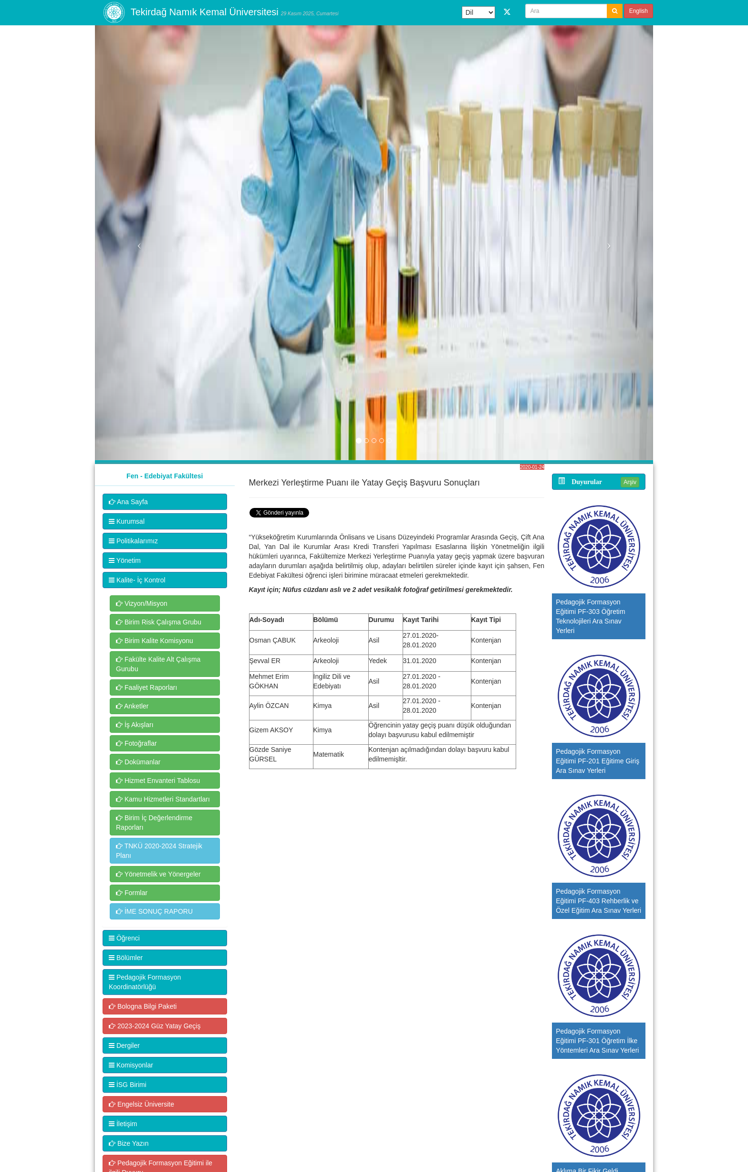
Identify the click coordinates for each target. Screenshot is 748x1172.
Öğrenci (124, 938)
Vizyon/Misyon (141, 603)
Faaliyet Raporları (146, 687)
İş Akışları (135, 725)
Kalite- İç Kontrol (137, 580)
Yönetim (125, 560)
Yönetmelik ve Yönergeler (158, 874)
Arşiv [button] (629, 482)
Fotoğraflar (136, 743)
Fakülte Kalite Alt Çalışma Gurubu (158, 664)
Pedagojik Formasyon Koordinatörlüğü (145, 982)
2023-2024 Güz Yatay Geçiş (154, 1026)
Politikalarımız (133, 541)
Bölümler (126, 957)
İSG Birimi (127, 1084)
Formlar (131, 893)
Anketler (132, 706)
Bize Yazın (129, 1143)
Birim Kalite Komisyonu (154, 640)
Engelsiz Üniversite (141, 1104)
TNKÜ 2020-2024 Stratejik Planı (159, 850)
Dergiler (124, 1045)
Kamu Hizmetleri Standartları (163, 799)
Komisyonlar (131, 1065)
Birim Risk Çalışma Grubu (158, 622)
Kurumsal (127, 521)
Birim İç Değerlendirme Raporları (154, 822)
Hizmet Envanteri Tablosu (158, 780)
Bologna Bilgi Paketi (143, 1006)
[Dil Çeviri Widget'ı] (478, 12)
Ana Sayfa (128, 502)
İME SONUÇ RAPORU (154, 911)
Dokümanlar (138, 762)
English (638, 11)
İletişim (123, 1124)
